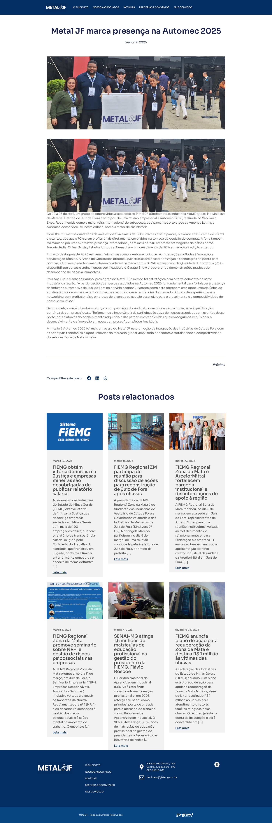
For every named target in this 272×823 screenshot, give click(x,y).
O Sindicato (80, 7)
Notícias (129, 7)
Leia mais (60, 572)
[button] (89, 378)
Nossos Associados (106, 7)
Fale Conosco (183, 7)
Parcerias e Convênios (154, 7)
